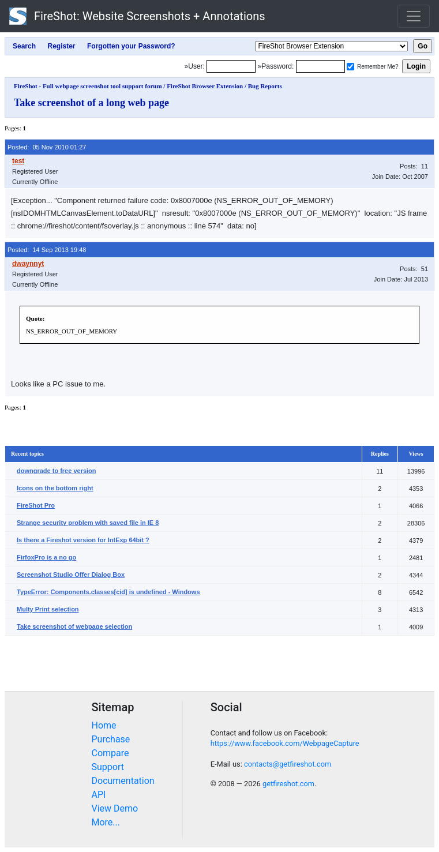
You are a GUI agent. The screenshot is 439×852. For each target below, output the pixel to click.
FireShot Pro (36, 505)
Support (108, 766)
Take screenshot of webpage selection (74, 626)
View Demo (115, 808)
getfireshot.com (288, 783)
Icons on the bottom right (55, 488)
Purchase (111, 739)
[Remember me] (350, 66)
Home (104, 725)
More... (106, 822)
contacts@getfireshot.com (287, 764)
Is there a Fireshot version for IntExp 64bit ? (83, 539)
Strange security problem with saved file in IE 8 (88, 522)
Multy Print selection (48, 609)
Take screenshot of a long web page (91, 102)
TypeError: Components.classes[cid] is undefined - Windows (108, 591)
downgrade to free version (56, 470)
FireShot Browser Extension (205, 85)
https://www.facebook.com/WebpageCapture (285, 743)
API (99, 794)
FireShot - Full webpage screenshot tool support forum (88, 85)
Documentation (123, 780)
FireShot (137, 16)
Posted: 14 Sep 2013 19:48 (46, 249)
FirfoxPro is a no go (46, 557)
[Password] (320, 66)
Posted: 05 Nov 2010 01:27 (46, 147)
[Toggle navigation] (413, 16)
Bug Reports (265, 85)
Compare (110, 753)
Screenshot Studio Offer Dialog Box (71, 574)
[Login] (231, 66)
